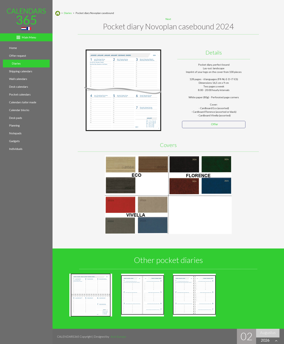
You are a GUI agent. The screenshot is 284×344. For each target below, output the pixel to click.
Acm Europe (118, 336)
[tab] (26, 37)
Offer (214, 124)
